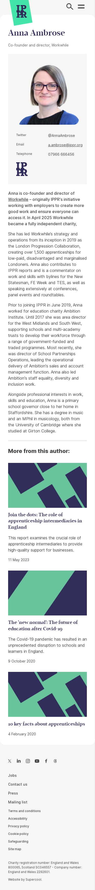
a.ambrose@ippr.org (65, 145)
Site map (14, 849)
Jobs (12, 775)
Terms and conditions (24, 811)
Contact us (17, 784)
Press (13, 793)
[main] (47, 376)
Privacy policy (18, 826)
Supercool (33, 879)
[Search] (69, 7)
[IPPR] (21, 11)
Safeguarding (18, 841)
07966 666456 (61, 154)
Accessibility (17, 818)
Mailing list (17, 802)
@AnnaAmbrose (61, 135)
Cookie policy (18, 834)
